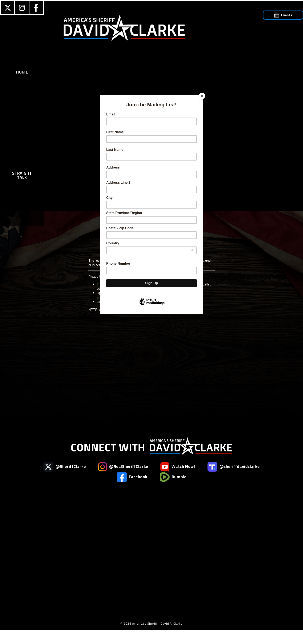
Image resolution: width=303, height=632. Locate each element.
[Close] (202, 96)
